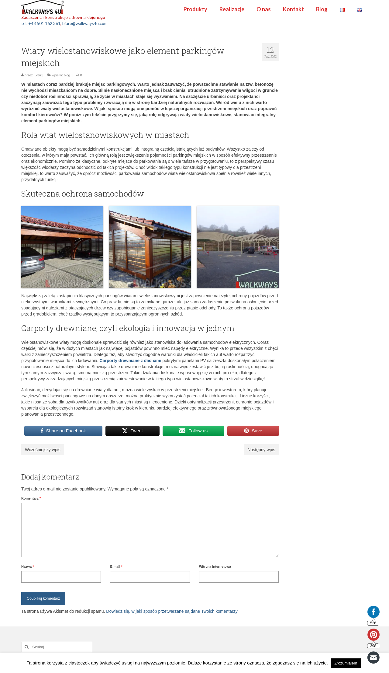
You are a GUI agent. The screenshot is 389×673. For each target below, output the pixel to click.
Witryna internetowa (215, 566)
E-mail (116, 566)
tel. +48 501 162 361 (40, 23)
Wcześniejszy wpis (42, 449)
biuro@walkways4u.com (85, 23)
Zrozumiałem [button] (345, 663)
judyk (38, 75)
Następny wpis (261, 449)
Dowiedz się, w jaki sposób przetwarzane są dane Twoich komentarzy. (172, 611)
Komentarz (31, 498)
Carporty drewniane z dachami (130, 360)
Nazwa (27, 566)
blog (67, 75)
